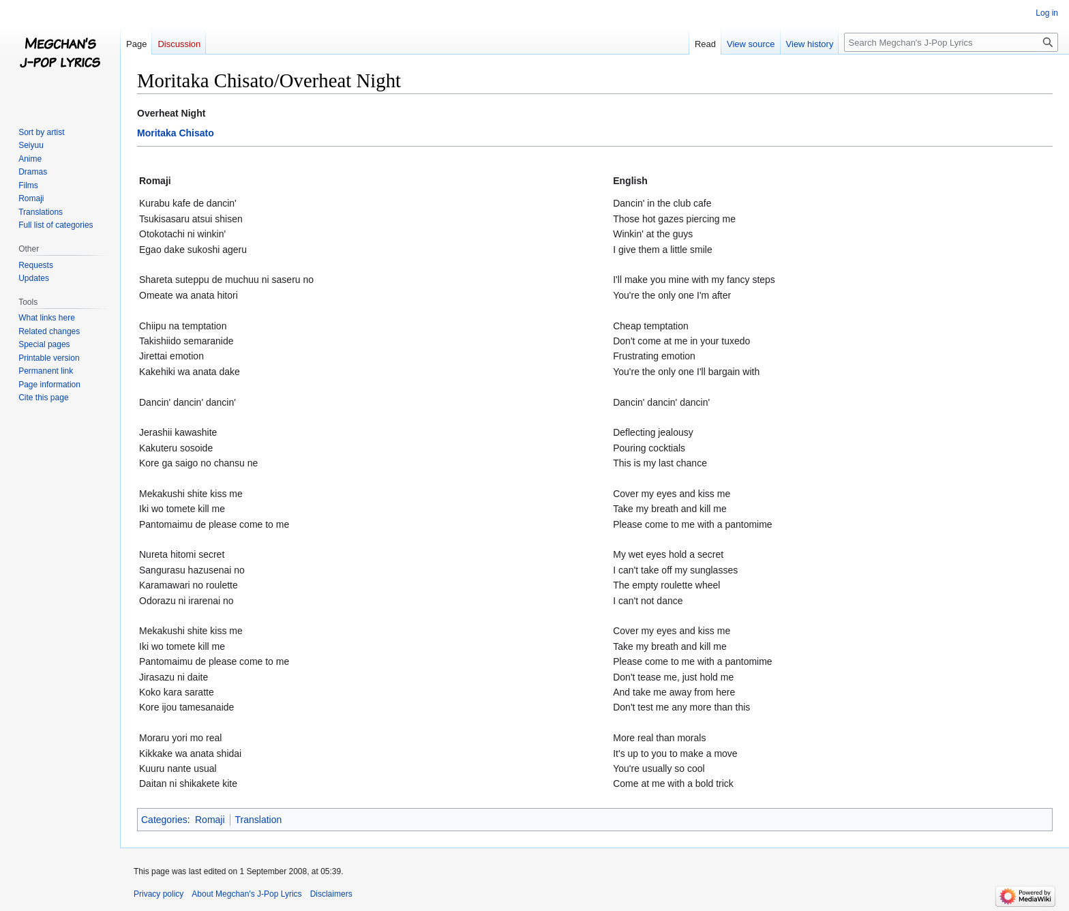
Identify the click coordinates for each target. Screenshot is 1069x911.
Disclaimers (331, 894)
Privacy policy (158, 894)
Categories (164, 819)
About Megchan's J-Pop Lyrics (246, 894)
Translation (258, 819)
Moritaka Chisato (175, 133)
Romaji (210, 819)
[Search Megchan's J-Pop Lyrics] (951, 42)
